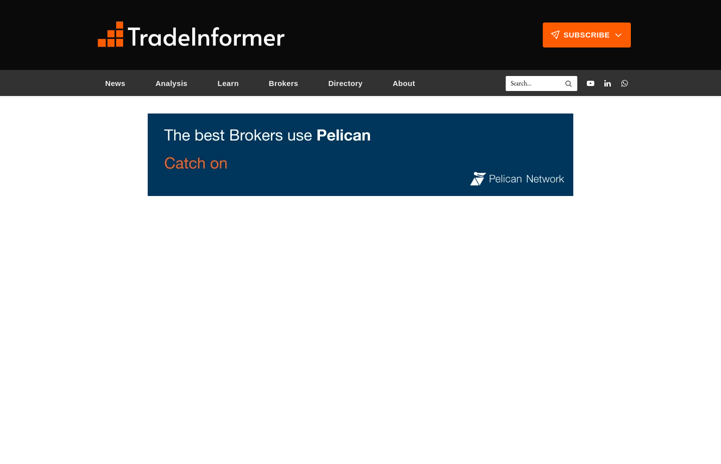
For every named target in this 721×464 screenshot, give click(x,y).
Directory (345, 83)
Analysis (171, 83)
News (115, 83)
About (404, 83)
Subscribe (587, 35)
